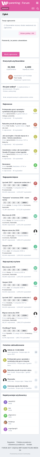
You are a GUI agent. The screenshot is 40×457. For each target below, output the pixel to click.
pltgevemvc (12, 415)
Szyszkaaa (11, 388)
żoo (9, 408)
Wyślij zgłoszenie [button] (10, 54)
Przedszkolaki (7, 168)
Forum (26, 2)
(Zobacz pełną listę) (9, 91)
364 (24, 331)
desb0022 (11, 401)
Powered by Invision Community (20, 454)
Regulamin (11, 442)
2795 (25, 218)
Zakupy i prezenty (8, 116)
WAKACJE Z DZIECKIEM (15, 350)
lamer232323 (11, 114)
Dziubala (9, 188)
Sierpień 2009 (7, 246)
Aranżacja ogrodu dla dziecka (17, 386)
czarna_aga (10, 235)
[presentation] (18, 46)
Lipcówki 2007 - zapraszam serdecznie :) (16, 182)
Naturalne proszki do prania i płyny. (14, 124)
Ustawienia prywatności (16, 444)
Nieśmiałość (6, 164)
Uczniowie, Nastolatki (9, 222)
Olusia (9, 220)
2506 (25, 248)
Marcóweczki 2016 (8, 215)
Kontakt (29, 444)
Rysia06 (9, 333)
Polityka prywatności (24, 442)
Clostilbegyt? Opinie (9, 328)
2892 (25, 202)
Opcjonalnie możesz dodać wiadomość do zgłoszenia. (20, 26)
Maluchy (5, 142)
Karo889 (9, 166)
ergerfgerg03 (12, 428)
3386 (25, 185)
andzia (9, 205)
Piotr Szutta (18, 78)
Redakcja (11, 422)
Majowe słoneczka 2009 (10, 230)
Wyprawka (11, 379)
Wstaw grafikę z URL (27, 33)
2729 (25, 233)
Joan (8, 251)
